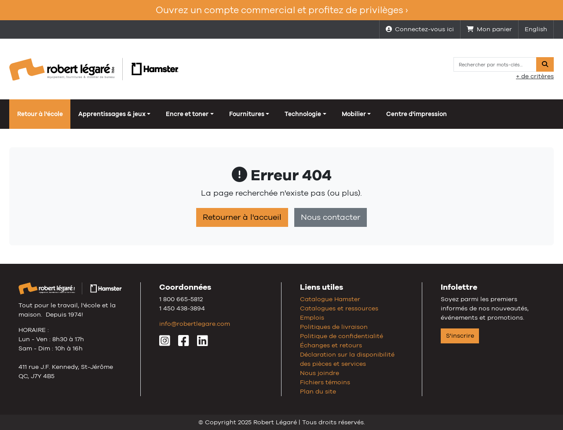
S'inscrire (460, 335)
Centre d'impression (416, 113)
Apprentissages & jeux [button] (112, 113)
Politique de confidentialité (341, 335)
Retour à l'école (40, 113)
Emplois (312, 317)
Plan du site (318, 391)
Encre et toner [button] (187, 113)
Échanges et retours (331, 345)
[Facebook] (183, 342)
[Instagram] (164, 342)
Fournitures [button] (246, 113)
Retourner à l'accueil (242, 217)
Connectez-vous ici (420, 29)
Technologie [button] (303, 113)
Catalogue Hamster (330, 298)
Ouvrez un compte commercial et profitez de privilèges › (282, 9)
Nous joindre (319, 372)
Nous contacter (330, 217)
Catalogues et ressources (339, 308)
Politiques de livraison (334, 326)
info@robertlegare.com (194, 323)
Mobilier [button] (354, 113)
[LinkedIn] (202, 342)
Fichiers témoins (325, 382)
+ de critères (535, 76)
